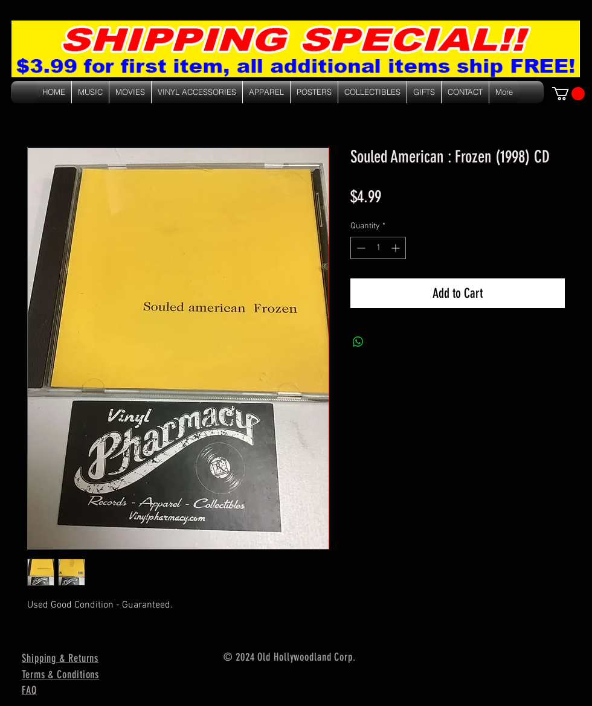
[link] (568, 93)
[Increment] (396, 247)
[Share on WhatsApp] (358, 342)
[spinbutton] (378, 247)
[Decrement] (359, 247)
